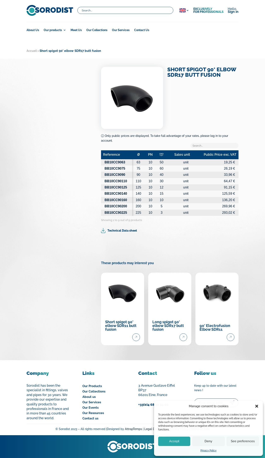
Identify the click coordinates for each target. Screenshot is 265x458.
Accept (174, 441)
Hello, (233, 10)
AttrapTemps (133, 429)
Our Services (121, 30)
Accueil (31, 50)
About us (89, 397)
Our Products (92, 386)
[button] (257, 406)
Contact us (90, 418)
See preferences (243, 441)
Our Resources (93, 413)
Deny (208, 441)
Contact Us (141, 30)
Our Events (90, 407)
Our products (53, 30)
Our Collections (96, 30)
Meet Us (76, 30)
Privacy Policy (208, 450)
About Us (32, 30)
